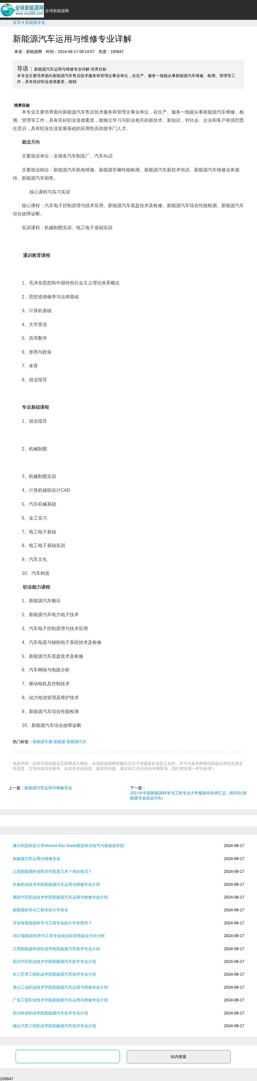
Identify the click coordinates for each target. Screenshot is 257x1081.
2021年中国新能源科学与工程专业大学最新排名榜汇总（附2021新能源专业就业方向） (188, 795)
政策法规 (181, 33)
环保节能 (123, 33)
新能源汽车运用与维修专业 (48, 788)
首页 (43, 33)
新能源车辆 (42, 741)
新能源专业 (210, 33)
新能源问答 (241, 33)
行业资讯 (66, 33)
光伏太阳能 (152, 33)
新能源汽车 (94, 33)
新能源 (59, 741)
